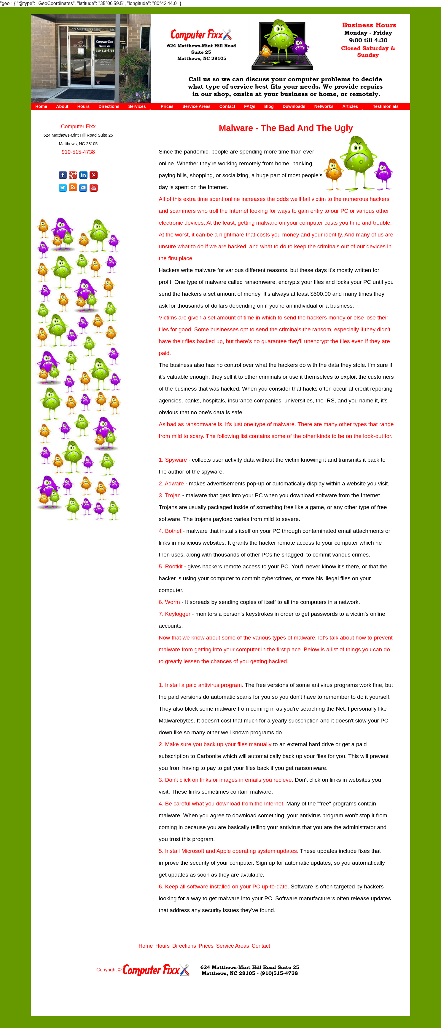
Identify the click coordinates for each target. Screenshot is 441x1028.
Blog (269, 106)
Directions (108, 106)
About (62, 106)
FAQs (249, 106)
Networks (324, 106)
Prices (167, 106)
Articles (350, 106)
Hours (83, 106)
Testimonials (386, 106)
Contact (227, 106)
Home (41, 106)
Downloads (294, 106)
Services (137, 106)
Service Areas (196, 106)
